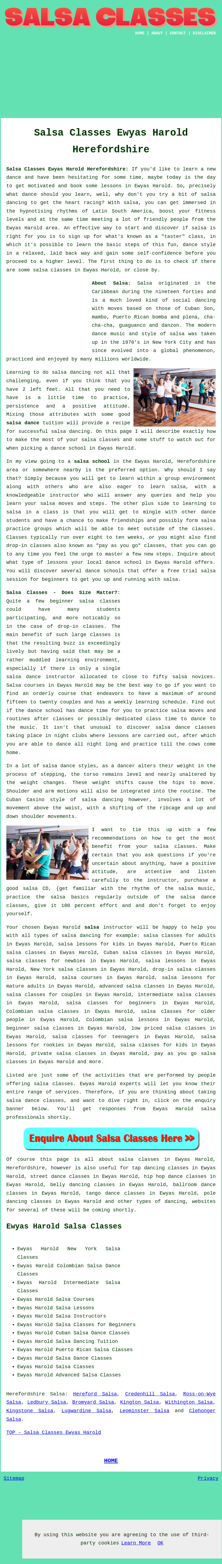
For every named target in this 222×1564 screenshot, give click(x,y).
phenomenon (198, 350)
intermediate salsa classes (177, 994)
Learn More (136, 1543)
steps (163, 554)
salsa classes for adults (179, 935)
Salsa (144, 283)
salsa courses (82, 977)
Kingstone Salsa (29, 1411)
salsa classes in (144, 1159)
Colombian (70, 1266)
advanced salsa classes (132, 986)
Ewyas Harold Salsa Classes (64, 1226)
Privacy (208, 1478)
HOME (139, 33)
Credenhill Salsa (150, 1394)
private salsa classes (63, 1053)
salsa (177, 334)
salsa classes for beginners (111, 1003)
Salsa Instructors (81, 1316)
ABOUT (157, 33)
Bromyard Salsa (93, 1402)
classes (202, 529)
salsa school (92, 461)
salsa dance (22, 423)
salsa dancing (70, 431)
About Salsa (110, 283)
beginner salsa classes (85, 601)
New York (82, 1249)
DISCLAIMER (204, 33)
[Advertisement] (111, 79)
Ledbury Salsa (46, 1402)
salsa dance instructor (40, 677)
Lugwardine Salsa (86, 1411)
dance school (68, 448)
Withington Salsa (189, 1402)
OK (160, 1543)
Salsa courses (25, 685)
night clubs (70, 735)
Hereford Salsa (95, 1394)
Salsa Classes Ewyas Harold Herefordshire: (67, 169)
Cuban (63, 1333)
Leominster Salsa (144, 1411)
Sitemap (14, 1478)
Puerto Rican (73, 1350)
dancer (126, 766)
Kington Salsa (139, 1402)
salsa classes (100, 439)
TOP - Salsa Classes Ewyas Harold (53, 1432)
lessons (118, 735)
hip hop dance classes (175, 1176)
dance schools (104, 571)
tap (136, 1168)
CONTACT (178, 33)
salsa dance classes (185, 727)
